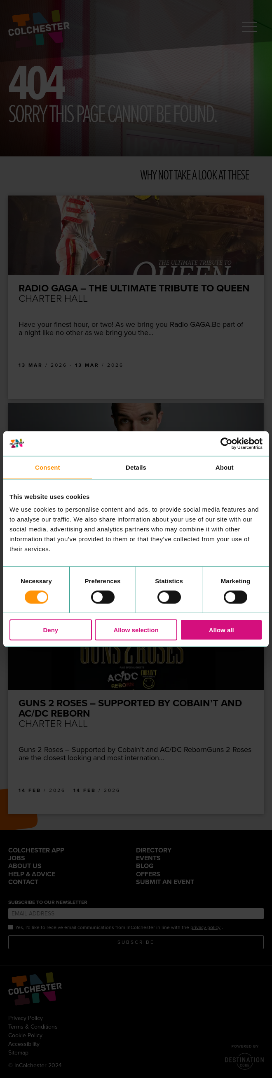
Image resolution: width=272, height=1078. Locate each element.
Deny (50, 629)
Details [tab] (136, 466)
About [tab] (225, 466)
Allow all (221, 629)
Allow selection (135, 629)
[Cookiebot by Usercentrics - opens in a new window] (226, 443)
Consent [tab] (47, 466)
